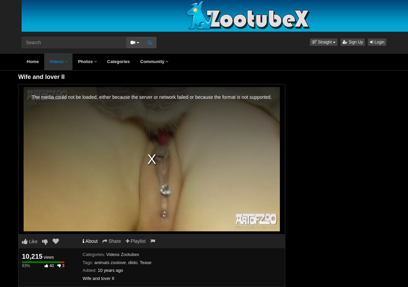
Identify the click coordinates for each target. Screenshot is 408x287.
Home (33, 61)
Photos (87, 61)
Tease (146, 262)
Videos (58, 61)
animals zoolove (110, 262)
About (90, 241)
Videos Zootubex (122, 254)
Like (30, 241)
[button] (324, 42)
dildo (132, 262)
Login (377, 42)
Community (154, 61)
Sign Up (353, 42)
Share (112, 241)
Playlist (136, 241)
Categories (118, 61)
